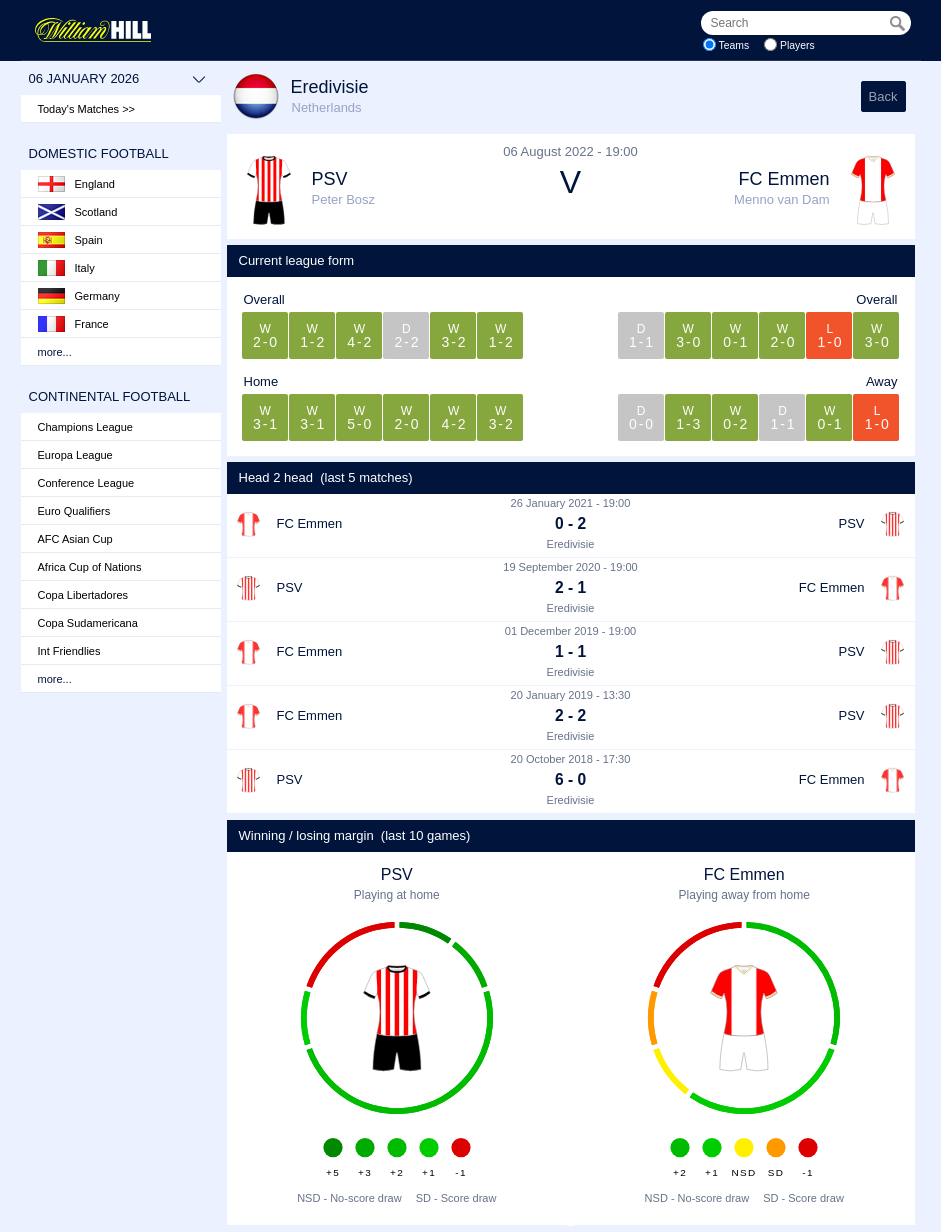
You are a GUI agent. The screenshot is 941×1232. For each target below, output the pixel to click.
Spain (70, 240)
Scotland (78, 212)
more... (55, 352)
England (76, 184)
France (73, 324)
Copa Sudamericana (88, 623)
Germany (79, 296)
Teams (734, 45)
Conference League (86, 483)
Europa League (75, 455)
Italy (66, 268)
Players (797, 45)
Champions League (85, 427)
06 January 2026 (117, 79)
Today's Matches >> (87, 109)
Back (883, 96)
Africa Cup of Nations (90, 567)
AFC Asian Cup (75, 539)
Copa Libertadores (83, 595)
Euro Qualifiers (74, 511)
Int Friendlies (69, 651)
